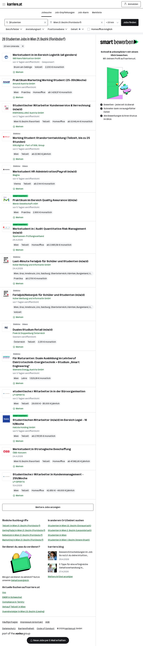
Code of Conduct (45, 628)
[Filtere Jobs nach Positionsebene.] (59, 30)
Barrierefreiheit (26, 628)
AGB (47, 622)
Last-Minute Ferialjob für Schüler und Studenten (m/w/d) (50, 261)
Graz (21, 273)
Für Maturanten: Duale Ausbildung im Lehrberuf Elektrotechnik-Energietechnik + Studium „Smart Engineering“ (46, 362)
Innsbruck (30, 273)
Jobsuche (46, 12)
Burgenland (82, 273)
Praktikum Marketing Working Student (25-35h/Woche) (49, 80)
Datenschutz (9, 628)
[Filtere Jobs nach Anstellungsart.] (37, 30)
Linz (38, 273)
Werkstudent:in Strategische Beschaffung (42, 449)
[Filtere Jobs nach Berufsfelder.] (16, 30)
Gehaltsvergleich (20, 580)
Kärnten (71, 273)
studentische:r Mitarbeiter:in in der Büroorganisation (49, 391)
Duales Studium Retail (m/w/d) (33, 329)
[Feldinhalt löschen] (45, 22)
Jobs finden (129, 22)
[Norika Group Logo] (16, 634)
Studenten (13, 39)
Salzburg (45, 273)
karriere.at (33, 587)
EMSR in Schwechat (12, 597)
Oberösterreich (59, 273)
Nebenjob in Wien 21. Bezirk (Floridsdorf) (22, 535)
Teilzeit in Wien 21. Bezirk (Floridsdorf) (21, 525)
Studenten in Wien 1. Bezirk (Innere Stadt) (69, 540)
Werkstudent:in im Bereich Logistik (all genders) (45, 55)
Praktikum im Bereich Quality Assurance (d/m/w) (45, 200)
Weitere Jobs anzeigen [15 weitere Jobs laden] (47, 507)
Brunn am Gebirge (23, 67)
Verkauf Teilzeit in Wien (14, 606)
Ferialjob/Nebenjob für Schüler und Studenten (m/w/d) (49, 295)
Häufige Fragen (10, 622)
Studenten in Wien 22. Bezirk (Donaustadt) (69, 525)
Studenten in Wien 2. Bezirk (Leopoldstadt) (69, 530)
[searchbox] (26, 22)
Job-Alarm (83, 12)
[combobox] (26, 22)
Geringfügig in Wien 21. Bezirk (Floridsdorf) (23, 530)
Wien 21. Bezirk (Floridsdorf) (47, 39)
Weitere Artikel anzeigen (60, 576)
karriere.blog (56, 546)
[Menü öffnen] (4, 4)
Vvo (4, 592)
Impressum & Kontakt (31, 622)
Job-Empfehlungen (65, 12)
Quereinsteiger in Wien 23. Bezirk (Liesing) (23, 611)
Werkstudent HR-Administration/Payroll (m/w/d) (45, 171)
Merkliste (97, 12)
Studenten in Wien (57, 535)
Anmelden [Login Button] (131, 4)
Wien (16, 92)
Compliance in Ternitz (13, 602)
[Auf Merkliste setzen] (18, 72)
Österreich (19, 342)
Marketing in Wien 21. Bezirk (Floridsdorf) (22, 540)
